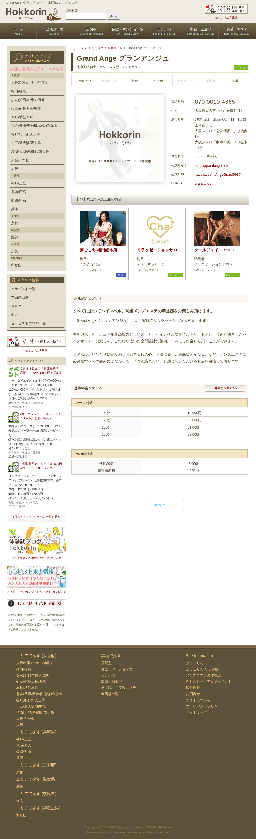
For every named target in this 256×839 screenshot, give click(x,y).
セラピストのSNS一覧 (28, 323)
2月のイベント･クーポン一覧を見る (36, 516)
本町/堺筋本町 (22, 117)
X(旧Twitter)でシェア (160, 505)
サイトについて (198, 700)
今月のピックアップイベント (208, 681)
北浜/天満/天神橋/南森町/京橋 (34, 126)
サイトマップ (196, 712)
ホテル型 (108, 675)
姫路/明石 (18, 200)
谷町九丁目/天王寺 (25, 134)
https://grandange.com (212, 166)
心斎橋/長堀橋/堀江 (26, 108)
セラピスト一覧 (23, 289)
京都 (14, 223)
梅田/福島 (18, 91)
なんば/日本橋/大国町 (27, 100)
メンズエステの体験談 (203, 675)
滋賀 (14, 237)
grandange (203, 183)
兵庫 (14, 209)
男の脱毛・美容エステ (118, 688)
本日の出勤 (20, 297)
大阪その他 (20, 160)
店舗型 (106, 663)
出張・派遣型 (111, 681)
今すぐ (16, 306)
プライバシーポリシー (203, 706)
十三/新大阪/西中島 (26, 143)
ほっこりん (194, 663)
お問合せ (193, 694)
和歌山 (16, 265)
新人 (14, 315)
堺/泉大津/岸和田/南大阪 (30, 152)
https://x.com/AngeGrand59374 (219, 174)
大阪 (14, 169)
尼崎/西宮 (18, 192)
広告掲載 (193, 688)
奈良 (14, 251)
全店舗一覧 (110, 694)
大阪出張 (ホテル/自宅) (29, 83)
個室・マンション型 (117, 669)
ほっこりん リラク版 (202, 669)
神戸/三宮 (18, 183)
